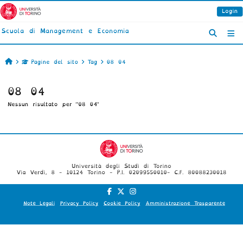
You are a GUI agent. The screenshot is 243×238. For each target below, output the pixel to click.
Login (230, 11)
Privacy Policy (79, 203)
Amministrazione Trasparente (185, 203)
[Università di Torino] (20, 11)
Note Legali (39, 203)
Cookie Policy (122, 203)
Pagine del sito (50, 62)
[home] (65, 31)
